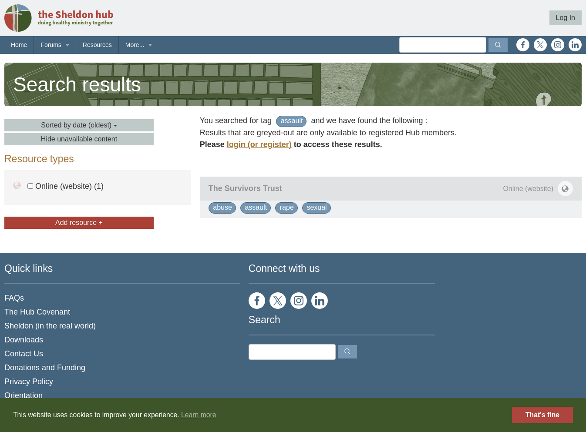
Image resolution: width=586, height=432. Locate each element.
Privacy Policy (28, 381)
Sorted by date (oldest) (79, 125)
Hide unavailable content (79, 139)
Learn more (198, 415)
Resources (97, 44)
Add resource (79, 222)
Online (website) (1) (65, 186)
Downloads (23, 339)
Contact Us (23, 353)
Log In (565, 17)
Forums (50, 44)
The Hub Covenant (37, 312)
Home (19, 44)
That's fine (542, 415)
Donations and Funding (44, 367)
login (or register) (259, 144)
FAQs (14, 298)
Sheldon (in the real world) (50, 325)
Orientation (23, 395)
